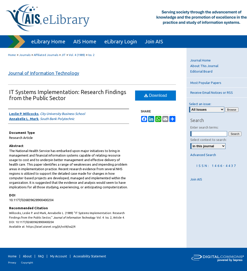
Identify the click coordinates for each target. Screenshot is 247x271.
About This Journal (204, 66)
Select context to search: (208, 139)
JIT (63, 54)
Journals (24, 54)
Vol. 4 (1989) (77, 54)
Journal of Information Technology (43, 73)
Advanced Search (203, 155)
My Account (58, 256)
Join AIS (196, 179)
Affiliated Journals (46, 54)
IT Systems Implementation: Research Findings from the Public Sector (67, 95)
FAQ (41, 256)
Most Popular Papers (205, 82)
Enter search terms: (204, 127)
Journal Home (200, 60)
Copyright (27, 262)
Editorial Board (201, 71)
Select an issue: (200, 104)
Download (155, 95)
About (27, 256)
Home (12, 54)
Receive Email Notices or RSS (211, 92)
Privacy (12, 262)
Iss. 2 (91, 54)
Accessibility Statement (89, 256)
